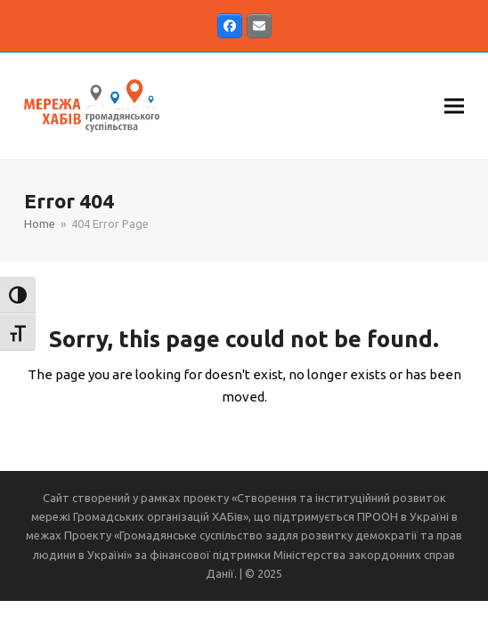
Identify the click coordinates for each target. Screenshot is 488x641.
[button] (454, 105)
